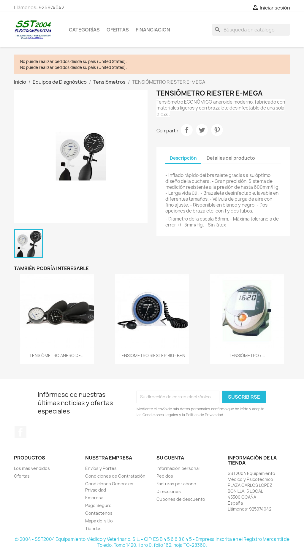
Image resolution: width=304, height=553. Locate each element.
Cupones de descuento (180, 499)
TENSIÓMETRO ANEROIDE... (57, 355)
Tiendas (93, 528)
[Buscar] (251, 30)
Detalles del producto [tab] (231, 158)
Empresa (94, 497)
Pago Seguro (98, 505)
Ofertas (22, 476)
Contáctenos (99, 513)
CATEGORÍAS (84, 29)
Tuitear (202, 130)
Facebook (20, 432)
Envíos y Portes (101, 468)
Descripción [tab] (183, 158)
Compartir (187, 130)
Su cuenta (170, 457)
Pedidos (164, 476)
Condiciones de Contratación (115, 476)
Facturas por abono (176, 484)
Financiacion (153, 29)
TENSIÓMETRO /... (247, 355)
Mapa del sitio (99, 521)
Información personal (178, 468)
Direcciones (168, 491)
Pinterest (217, 130)
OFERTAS (118, 29)
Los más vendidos (32, 468)
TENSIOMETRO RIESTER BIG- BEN (152, 355)
